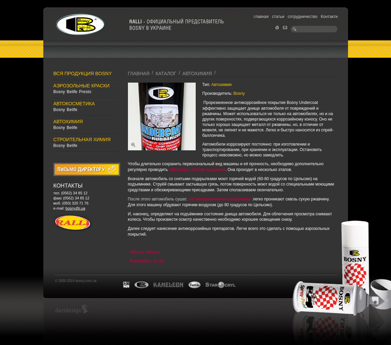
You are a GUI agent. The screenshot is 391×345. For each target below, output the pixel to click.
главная (261, 16)
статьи (278, 16)
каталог (165, 73)
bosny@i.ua (75, 208)
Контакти (329, 16)
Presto (85, 91)
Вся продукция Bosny (82, 73)
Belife (72, 91)
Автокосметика (74, 103)
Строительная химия (82, 139)
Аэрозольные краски (81, 85)
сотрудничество (303, 16)
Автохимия (68, 121)
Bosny (59, 91)
